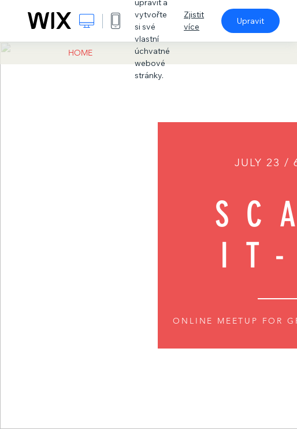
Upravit (250, 21)
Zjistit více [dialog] (194, 20)
